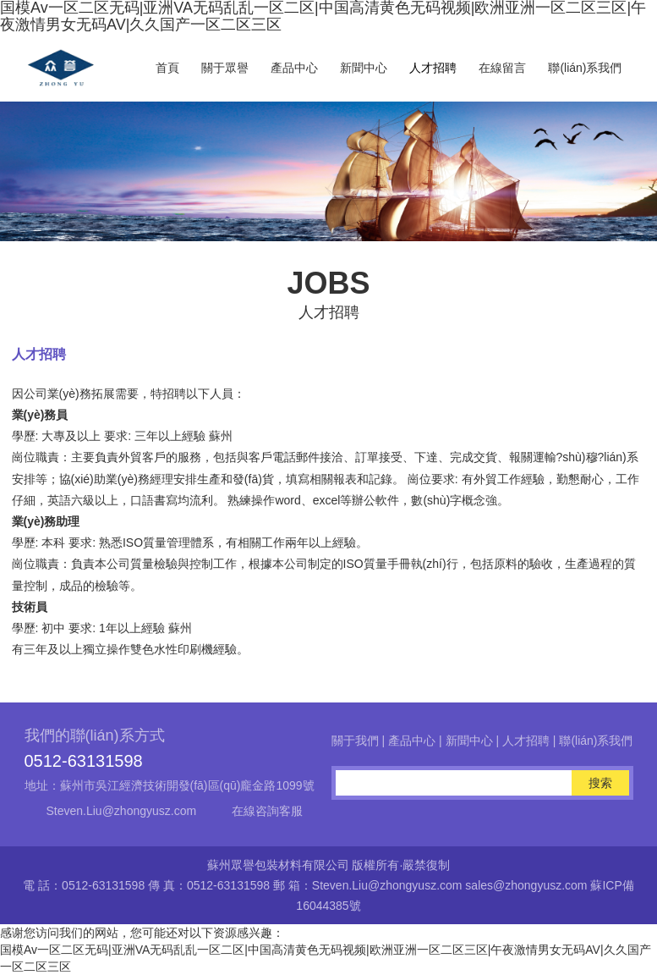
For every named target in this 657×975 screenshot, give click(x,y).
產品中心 (294, 67)
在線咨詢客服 (267, 811)
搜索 (600, 783)
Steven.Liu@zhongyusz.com (122, 811)
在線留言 (502, 67)
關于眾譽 (225, 67)
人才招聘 (433, 67)
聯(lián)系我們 (584, 67)
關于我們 (355, 740)
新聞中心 (363, 67)
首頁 (167, 67)
